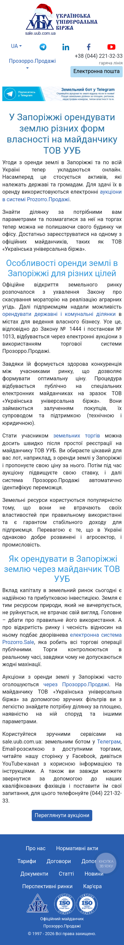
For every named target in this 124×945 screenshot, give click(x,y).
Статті (66, 874)
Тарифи (27, 861)
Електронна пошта (96, 71)
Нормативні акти (77, 848)
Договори (59, 861)
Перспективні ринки (47, 886)
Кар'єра (92, 886)
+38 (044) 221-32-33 (99, 56)
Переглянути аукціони (62, 815)
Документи (34, 874)
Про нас (36, 848)
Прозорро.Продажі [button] (29, 61)
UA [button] (14, 46)
